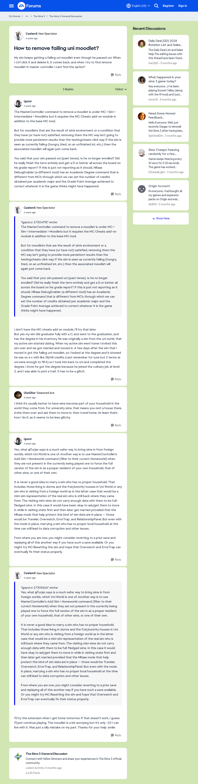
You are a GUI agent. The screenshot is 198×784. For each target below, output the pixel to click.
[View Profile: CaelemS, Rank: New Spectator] (19, 36)
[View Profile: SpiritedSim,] (142, 116)
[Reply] (116, 74)
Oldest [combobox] (121, 89)
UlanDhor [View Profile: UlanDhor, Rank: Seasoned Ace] (30, 393)
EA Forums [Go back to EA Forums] (14, 16)
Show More (161, 218)
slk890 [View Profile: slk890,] (152, 204)
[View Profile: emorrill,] (142, 80)
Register (168, 6)
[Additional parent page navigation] (27, 16)
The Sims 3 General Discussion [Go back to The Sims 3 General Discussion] (65, 16)
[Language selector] (138, 6)
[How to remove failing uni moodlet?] (30, 106)
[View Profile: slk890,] (142, 189)
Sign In (182, 6)
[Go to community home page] (29, 6)
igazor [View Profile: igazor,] (28, 101)
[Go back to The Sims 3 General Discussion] (74, 754)
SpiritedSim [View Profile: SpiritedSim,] (155, 135)
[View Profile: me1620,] (142, 44)
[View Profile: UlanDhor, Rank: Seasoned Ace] (18, 395)
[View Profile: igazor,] (18, 103)
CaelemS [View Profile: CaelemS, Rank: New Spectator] (32, 33)
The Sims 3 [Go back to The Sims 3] (39, 16)
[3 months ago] (168, 63)
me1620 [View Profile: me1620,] (153, 63)
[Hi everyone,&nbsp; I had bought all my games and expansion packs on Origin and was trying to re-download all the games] (166, 195)
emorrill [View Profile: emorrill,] (153, 99)
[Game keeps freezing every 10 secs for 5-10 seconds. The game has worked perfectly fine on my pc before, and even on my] (166, 163)
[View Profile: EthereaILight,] (142, 153)
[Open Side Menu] (11, 6)
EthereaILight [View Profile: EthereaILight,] (156, 172)
